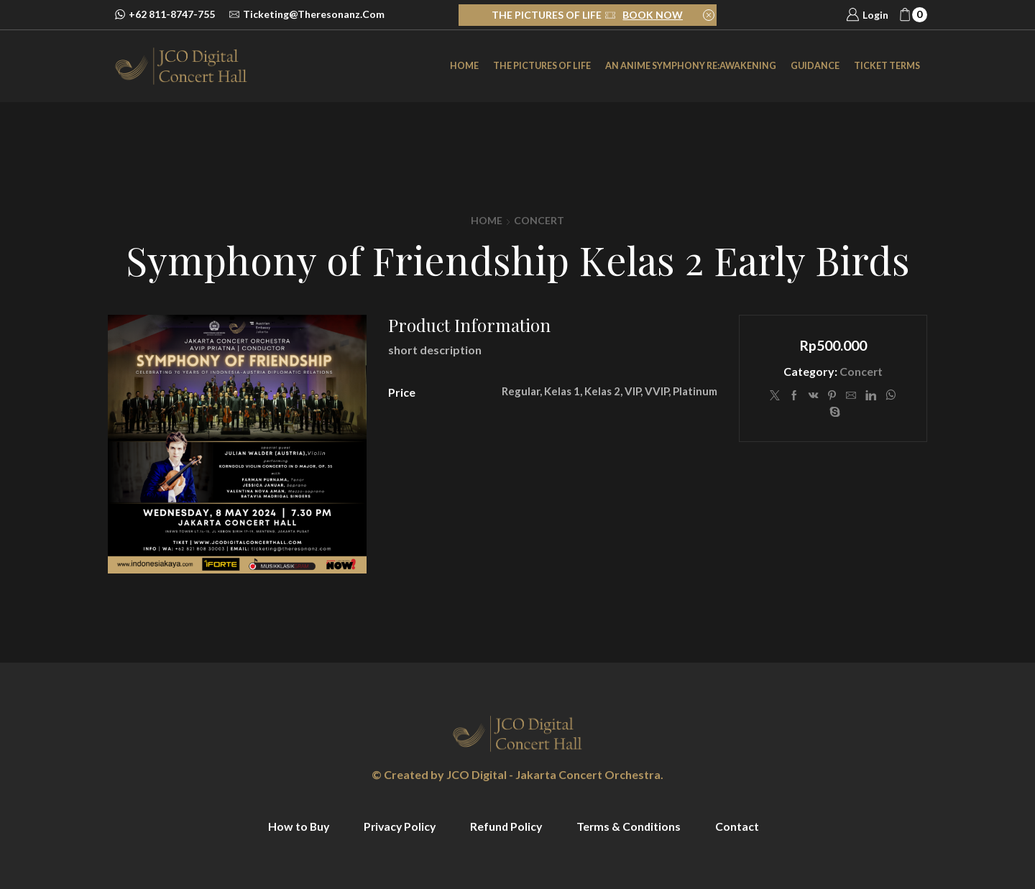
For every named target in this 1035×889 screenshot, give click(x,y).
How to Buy (295, 826)
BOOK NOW (652, 15)
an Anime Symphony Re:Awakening (690, 65)
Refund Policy (507, 826)
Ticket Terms (887, 65)
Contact (741, 826)
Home (464, 65)
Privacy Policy (398, 826)
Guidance (815, 65)
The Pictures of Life (542, 65)
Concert (539, 220)
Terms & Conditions (631, 826)
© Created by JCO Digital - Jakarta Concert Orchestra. (517, 774)
